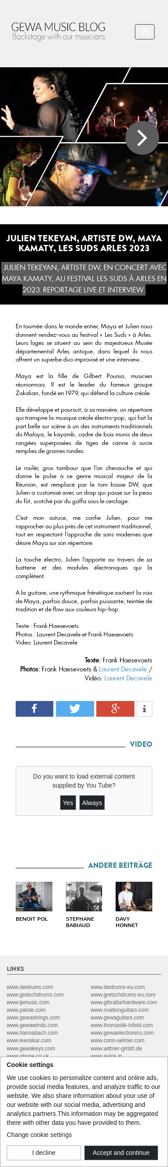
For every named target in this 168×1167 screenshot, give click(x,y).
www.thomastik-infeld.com (122, 1025)
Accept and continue (121, 1152)
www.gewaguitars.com (117, 1018)
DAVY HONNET (127, 922)
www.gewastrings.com (33, 1018)
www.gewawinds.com (32, 1025)
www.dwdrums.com (30, 987)
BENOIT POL (32, 919)
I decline (44, 1152)
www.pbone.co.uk (28, 1056)
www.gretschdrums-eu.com (123, 995)
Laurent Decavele (123, 669)
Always (92, 802)
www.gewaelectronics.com (122, 1033)
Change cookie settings (39, 1134)
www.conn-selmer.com (118, 1040)
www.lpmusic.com (28, 1002)
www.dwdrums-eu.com (118, 987)
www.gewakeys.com (31, 1048)
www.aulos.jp (106, 1056)
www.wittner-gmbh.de (116, 1048)
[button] (35, 709)
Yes (68, 802)
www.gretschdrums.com (35, 995)
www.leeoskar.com (29, 1040)
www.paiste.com (26, 1010)
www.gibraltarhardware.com (124, 1002)
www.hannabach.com (32, 1033)
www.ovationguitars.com (120, 1010)
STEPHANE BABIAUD (80, 922)
